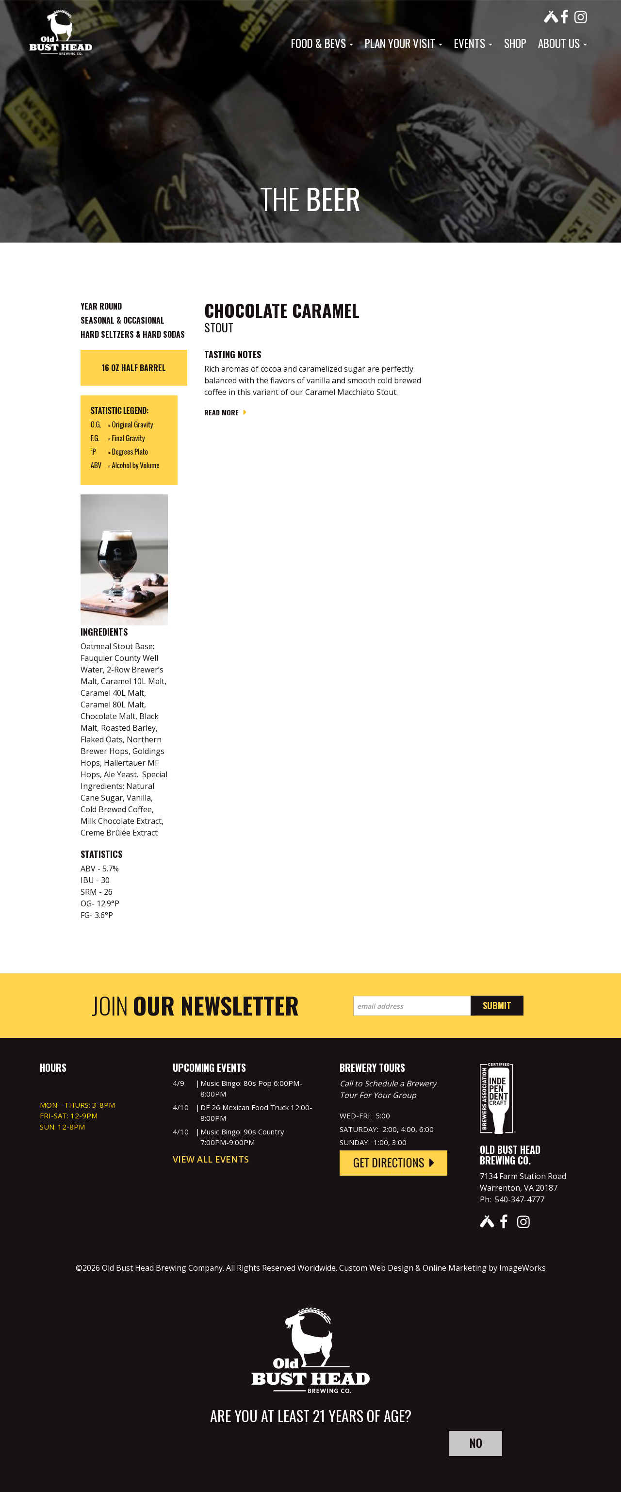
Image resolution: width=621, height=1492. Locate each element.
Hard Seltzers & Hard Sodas (133, 334)
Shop (515, 43)
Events (473, 43)
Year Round (101, 306)
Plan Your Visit (403, 43)
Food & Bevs (322, 43)
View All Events (211, 1159)
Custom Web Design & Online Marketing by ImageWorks (442, 1267)
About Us (562, 43)
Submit (497, 1005)
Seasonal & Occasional (122, 320)
